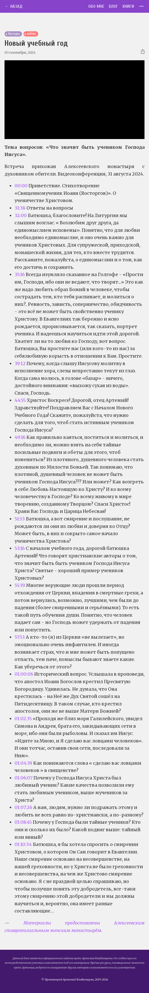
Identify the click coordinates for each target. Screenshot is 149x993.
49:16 (20, 437)
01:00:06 (23, 674)
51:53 (19, 519)
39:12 (20, 363)
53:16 (19, 548)
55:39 (19, 585)
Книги (128, 6)
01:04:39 (23, 763)
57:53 (19, 637)
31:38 (20, 208)
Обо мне (96, 6)
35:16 (19, 274)
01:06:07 (23, 778)
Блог (113, 6)
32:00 (20, 215)
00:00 (21, 186)
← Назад (13, 6)
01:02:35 (23, 718)
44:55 (20, 400)
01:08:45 (23, 822)
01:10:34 (23, 844)
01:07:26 (23, 807)
